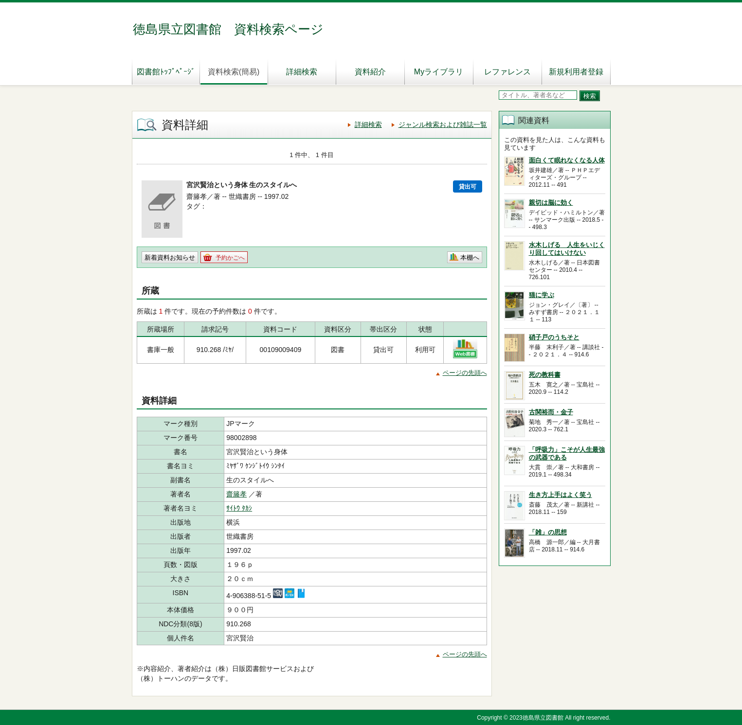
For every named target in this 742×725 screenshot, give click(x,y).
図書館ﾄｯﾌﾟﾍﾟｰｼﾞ (166, 72)
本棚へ (469, 257)
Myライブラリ (438, 72)
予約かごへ (230, 257)
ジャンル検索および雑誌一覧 (442, 124)
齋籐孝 (236, 494)
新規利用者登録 (576, 72)
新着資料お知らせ (170, 257)
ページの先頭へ (465, 372)
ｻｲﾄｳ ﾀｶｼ (239, 508)
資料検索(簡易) (234, 72)
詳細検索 (301, 72)
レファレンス (507, 72)
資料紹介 (370, 72)
